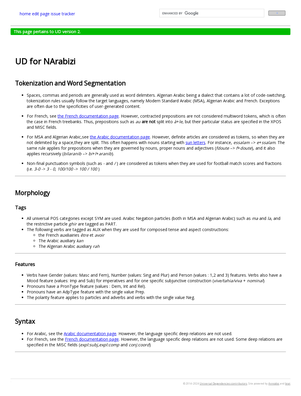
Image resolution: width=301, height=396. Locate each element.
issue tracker (63, 13)
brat (287, 383)
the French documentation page (88, 116)
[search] (211, 13)
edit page (41, 13)
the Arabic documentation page (120, 137)
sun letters (195, 142)
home (25, 13)
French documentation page (92, 339)
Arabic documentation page (90, 333)
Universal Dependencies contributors (223, 383)
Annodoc (273, 383)
